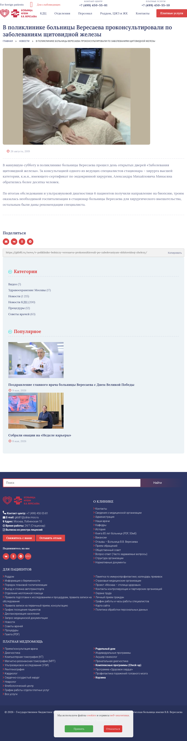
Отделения (62, 13)
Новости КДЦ (17, 302)
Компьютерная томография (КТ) (24, 656)
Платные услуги (171, 13)
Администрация (104, 516)
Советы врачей (18, 314)
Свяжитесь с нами (19, 538)
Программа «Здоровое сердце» (114, 669)
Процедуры (16, 308)
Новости (14, 296)
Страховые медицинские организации (118, 580)
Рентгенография (14, 669)
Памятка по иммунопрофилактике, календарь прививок (129, 576)
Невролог (10, 681)
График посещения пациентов (23, 609)
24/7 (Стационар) (24, 525)
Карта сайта (103, 605)
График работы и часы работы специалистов (122, 601)
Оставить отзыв (50, 538)
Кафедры (100, 525)
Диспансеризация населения (22, 613)
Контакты (143, 13)
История (100, 529)
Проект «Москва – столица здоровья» (118, 584)
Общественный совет (108, 550)
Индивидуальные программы (113, 652)
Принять (79, 728)
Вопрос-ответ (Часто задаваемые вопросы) (121, 554)
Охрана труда (103, 593)
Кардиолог (11, 673)
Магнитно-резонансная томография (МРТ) (30, 661)
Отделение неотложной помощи (24, 593)
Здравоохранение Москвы (27, 290)
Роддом (9, 576)
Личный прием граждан (110, 597)
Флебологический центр (19, 685)
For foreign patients (12, 4)
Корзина (101, 677)
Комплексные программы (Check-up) (118, 665)
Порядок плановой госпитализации (26, 584)
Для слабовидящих (43, 5)
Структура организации (109, 558)
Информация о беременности (22, 580)
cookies (91, 715)
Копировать (175, 251)
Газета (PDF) (12, 634)
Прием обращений (106, 545)
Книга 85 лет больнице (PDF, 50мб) (116, 533)
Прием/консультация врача (21, 648)
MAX (28, 556)
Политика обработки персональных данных (122, 609)
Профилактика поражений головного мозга (122, 673)
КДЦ (43, 13)
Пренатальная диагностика (112, 661)
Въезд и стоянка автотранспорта (24, 588)
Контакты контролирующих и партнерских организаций (129, 588)
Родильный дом (105, 648)
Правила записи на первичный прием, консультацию (36, 605)
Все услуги (11, 694)
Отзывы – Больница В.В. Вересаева (116, 541)
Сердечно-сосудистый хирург (22, 677)
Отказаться (113, 728)
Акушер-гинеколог (106, 656)
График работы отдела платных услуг (27, 690)
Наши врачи (102, 521)
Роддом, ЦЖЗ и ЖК (114, 13)
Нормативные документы (110, 562)
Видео (12, 284)
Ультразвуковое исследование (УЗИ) (27, 665)
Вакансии (101, 537)
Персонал (85, 13)
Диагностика (12, 652)
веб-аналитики (119, 715)
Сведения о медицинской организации (118, 512)
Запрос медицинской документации (26, 617)
